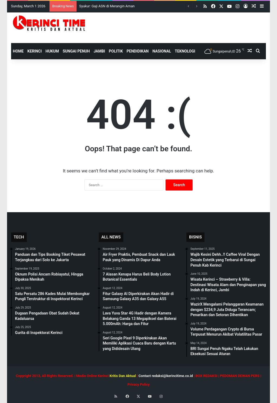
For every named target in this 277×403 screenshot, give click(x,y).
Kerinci (34, 51)
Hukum (52, 51)
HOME (18, 51)
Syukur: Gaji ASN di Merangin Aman (107, 6)
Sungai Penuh (76, 51)
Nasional (161, 51)
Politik (116, 51)
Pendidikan (138, 51)
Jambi (99, 51)
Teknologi (185, 51)
